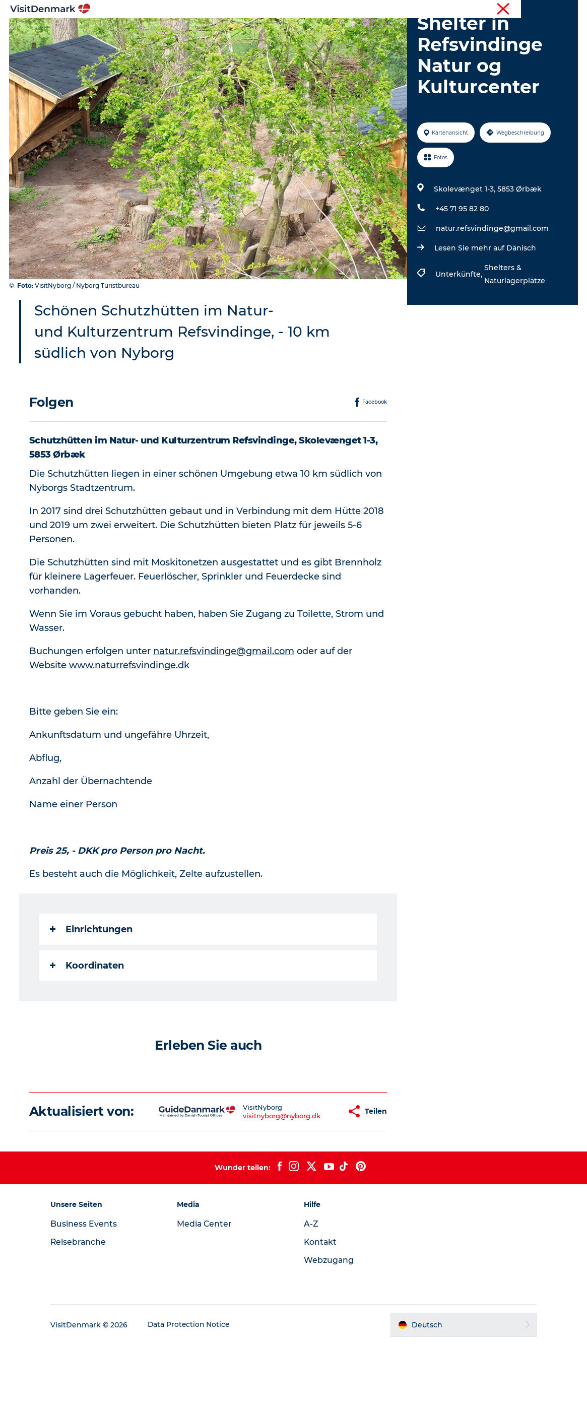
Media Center (208, 1286)
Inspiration (176, 32)
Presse (567, 9)
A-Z (311, 1286)
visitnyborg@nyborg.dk (250, 1171)
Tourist (486, 9)
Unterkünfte (341, 32)
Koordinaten (88, 1013)
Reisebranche (526, 9)
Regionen (230, 32)
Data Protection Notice (195, 1387)
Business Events (89, 1286)
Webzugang (329, 1322)
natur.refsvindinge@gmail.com (492, 276)
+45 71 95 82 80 (462, 256)
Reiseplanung (405, 32)
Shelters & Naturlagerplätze (514, 322)
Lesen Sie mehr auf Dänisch (485, 295)
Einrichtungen (92, 977)
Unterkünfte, (459, 322)
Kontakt (321, 1304)
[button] (310, 1166)
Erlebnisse (283, 32)
